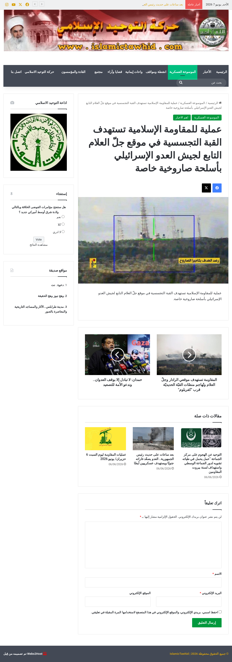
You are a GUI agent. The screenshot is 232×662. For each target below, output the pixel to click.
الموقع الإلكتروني (139, 593)
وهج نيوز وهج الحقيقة (51, 296)
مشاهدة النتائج (39, 244)
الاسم (217, 573)
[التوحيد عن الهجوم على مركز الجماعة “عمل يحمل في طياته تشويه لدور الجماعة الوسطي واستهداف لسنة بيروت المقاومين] (201, 438)
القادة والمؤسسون (73, 72)
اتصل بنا (16, 72)
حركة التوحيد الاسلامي (39, 72)
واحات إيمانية (134, 72)
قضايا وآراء (115, 72)
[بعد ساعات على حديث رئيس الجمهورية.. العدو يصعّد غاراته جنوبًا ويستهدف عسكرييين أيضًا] (153, 438)
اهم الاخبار (182, 117)
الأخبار (207, 72)
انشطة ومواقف (156, 72)
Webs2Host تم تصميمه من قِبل (22, 653)
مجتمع (98, 72)
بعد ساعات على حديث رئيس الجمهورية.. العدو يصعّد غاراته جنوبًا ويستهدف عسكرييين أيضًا (154, 459)
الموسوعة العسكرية (182, 72)
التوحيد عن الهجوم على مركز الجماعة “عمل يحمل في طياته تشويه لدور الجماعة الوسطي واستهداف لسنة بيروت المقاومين (202, 463)
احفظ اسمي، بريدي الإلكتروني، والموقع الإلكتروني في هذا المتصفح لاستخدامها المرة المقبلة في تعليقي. (154, 612)
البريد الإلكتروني (211, 593)
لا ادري (57, 232)
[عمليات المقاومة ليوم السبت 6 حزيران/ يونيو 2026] (105, 438)
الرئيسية (221, 72)
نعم (59, 217)
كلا (59, 224)
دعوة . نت (57, 285)
